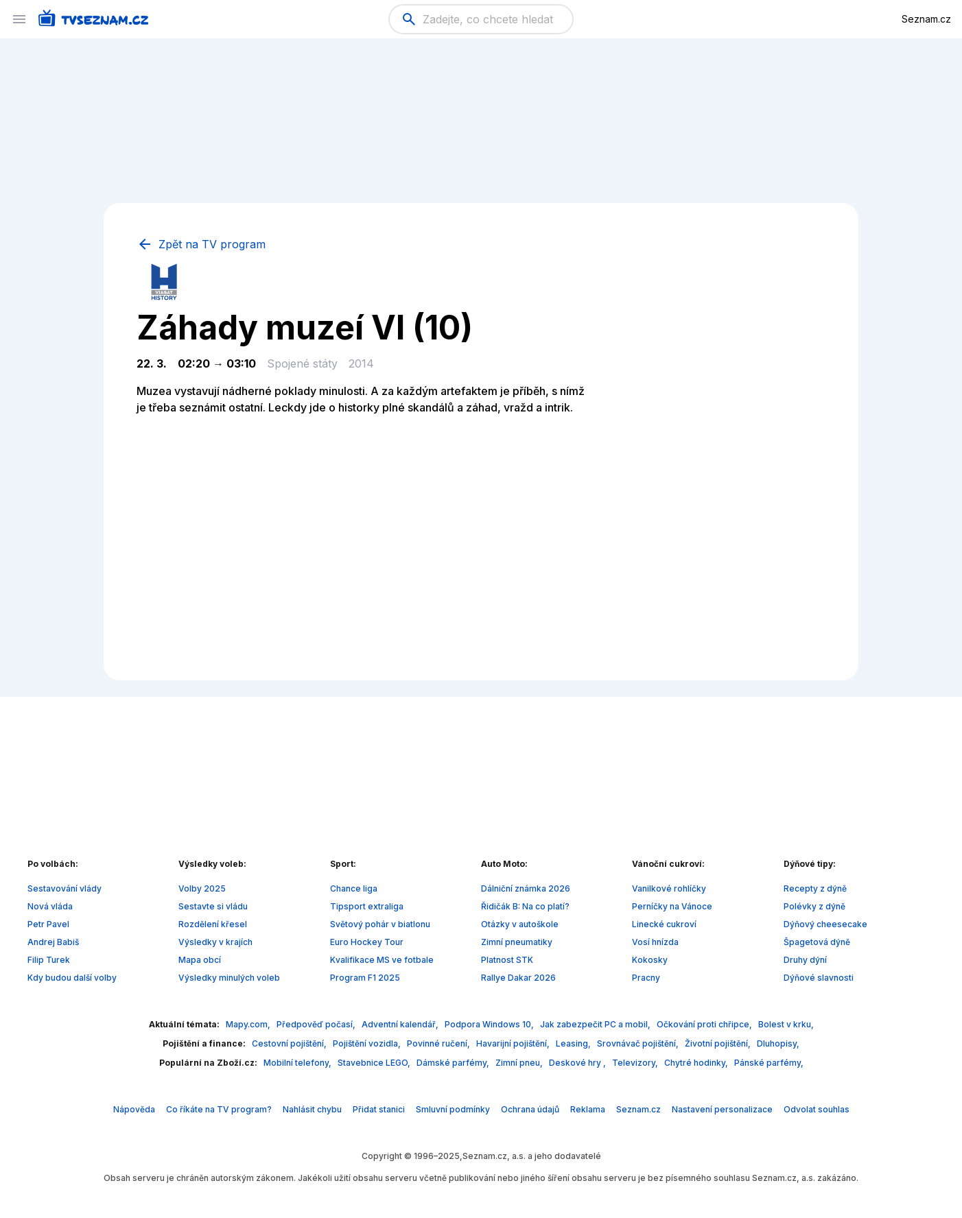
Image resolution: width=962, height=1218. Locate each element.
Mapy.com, (249, 1024)
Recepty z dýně (815, 888)
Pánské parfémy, (768, 1063)
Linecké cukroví (664, 924)
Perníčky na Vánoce (672, 906)
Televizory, (636, 1063)
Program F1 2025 (365, 977)
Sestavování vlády (64, 888)
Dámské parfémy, (454, 1063)
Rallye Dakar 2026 (518, 977)
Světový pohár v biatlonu (380, 924)
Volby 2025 (202, 888)
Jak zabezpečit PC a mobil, (596, 1024)
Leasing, (574, 1043)
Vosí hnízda (655, 942)
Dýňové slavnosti (819, 977)
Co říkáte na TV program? (219, 1109)
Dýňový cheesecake (825, 924)
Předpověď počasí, (317, 1024)
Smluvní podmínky (453, 1109)
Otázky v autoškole (520, 924)
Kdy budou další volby (72, 977)
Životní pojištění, (719, 1043)
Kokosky (650, 960)
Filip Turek (48, 960)
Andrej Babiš (53, 942)
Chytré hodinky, (697, 1063)
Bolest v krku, (786, 1024)
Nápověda (134, 1109)
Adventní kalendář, (401, 1024)
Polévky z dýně (814, 906)
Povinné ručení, (439, 1043)
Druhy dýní (805, 960)
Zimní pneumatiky (516, 942)
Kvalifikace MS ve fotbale (382, 960)
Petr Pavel (48, 924)
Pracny (646, 977)
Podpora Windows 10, (490, 1024)
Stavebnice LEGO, (375, 1063)
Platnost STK (507, 960)
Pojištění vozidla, (368, 1043)
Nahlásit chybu (312, 1109)
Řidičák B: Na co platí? (525, 906)
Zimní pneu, (520, 1063)
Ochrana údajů (530, 1109)
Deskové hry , (578, 1063)
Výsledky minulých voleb (229, 977)
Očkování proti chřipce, (705, 1024)
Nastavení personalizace (722, 1109)
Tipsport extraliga (366, 906)
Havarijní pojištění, (514, 1043)
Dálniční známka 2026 (525, 888)
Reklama (587, 1109)
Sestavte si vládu (213, 906)
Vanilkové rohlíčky (669, 888)
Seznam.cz (926, 19)
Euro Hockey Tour (366, 942)
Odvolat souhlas (816, 1109)
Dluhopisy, (778, 1043)
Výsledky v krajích (215, 942)
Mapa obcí (199, 960)
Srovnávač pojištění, (639, 1043)
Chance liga (353, 888)
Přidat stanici (379, 1109)
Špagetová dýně (817, 942)
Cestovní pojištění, (290, 1043)
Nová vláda (50, 906)
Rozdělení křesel (212, 924)
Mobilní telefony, (298, 1063)
